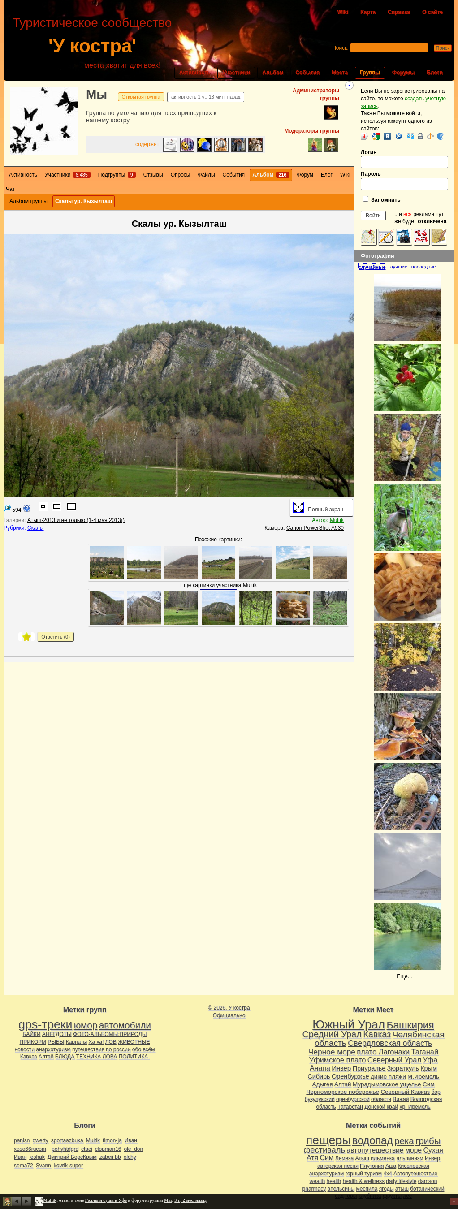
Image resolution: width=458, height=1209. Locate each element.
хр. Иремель (414, 1107)
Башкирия (410, 1025)
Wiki (342, 12)
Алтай (46, 1057)
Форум (305, 175)
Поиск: (340, 48)
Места (340, 72)
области (381, 1099)
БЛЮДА (64, 1057)
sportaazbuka (67, 1140)
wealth (317, 1181)
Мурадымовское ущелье (387, 1084)
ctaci (86, 1149)
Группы (370, 72)
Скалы (35, 528)
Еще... (404, 976)
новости (24, 1049)
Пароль (404, 180)
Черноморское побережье (342, 1091)
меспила (367, 1189)
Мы (96, 94)
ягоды (386, 1189)
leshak (37, 1157)
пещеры (328, 1140)
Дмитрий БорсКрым (72, 1157)
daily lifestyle (401, 1181)
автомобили (125, 1025)
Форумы (403, 72)
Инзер (341, 1068)
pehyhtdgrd (65, 1149)
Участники (236, 72)
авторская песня (338, 1166)
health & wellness (364, 1181)
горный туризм (364, 1173)
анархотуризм (53, 1049)
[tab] (374, 267)
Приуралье (369, 1068)
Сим (428, 1084)
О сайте (432, 12)
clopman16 (108, 1149)
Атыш (362, 1158)
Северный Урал (394, 1060)
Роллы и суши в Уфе (106, 1200)
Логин (404, 158)
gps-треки (45, 1024)
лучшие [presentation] (398, 266)
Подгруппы (117, 175)
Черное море (331, 1051)
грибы (428, 1141)
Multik (337, 520)
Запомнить (382, 199)
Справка (399, 12)
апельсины (341, 1189)
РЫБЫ (56, 1042)
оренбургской (353, 1099)
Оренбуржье (350, 1076)
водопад (372, 1140)
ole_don (133, 1149)
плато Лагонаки (383, 1052)
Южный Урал (348, 1024)
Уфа (430, 1060)
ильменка (383, 1158)
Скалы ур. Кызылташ (83, 201)
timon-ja (112, 1140)
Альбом (272, 72)
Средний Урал (331, 1034)
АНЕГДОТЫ (57, 1034)
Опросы (180, 175)
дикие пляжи (388, 1076)
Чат (10, 189)
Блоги (435, 72)
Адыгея (322, 1084)
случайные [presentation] (372, 267)
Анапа (320, 1068)
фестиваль (324, 1149)
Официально (229, 1015)
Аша (390, 1166)
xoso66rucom (30, 1149)
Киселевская (414, 1166)
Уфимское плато (337, 1060)
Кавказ (28, 1057)
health (334, 1181)
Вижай (401, 1099)
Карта (368, 12)
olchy (130, 1157)
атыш (402, 1189)
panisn (22, 1140)
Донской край (381, 1107)
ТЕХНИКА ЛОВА (96, 1057)
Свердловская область (390, 1043)
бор (435, 1092)
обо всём (143, 1049)
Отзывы (153, 175)
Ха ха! (96, 1042)
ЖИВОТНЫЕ (134, 1042)
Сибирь (318, 1076)
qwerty (40, 1140)
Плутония (372, 1166)
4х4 (387, 1173)
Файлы (206, 175)
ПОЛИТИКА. (134, 1057)
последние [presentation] (423, 266)
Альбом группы (28, 201)
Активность (195, 72)
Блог (327, 175)
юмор (86, 1025)
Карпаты (76, 1042)
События (307, 72)
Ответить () (55, 636)
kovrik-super (68, 1165)
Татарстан (350, 1107)
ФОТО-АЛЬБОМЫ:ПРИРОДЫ (110, 1034)
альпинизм (409, 1158)
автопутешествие (374, 1150)
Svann (43, 1165)
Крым (428, 1068)
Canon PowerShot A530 (315, 528)
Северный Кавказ (405, 1091)
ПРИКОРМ (33, 1042)
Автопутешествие (415, 1173)
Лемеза (344, 1158)
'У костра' (92, 45)
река (404, 1141)
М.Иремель (423, 1076)
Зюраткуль (403, 1068)
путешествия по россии (101, 1049)
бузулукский (320, 1099)
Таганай (424, 1052)
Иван (131, 1140)
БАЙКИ (32, 1034)
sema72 (23, 1165)
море (413, 1150)
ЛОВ (111, 1042)
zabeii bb (110, 1157)
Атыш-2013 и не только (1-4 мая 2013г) (76, 520)
